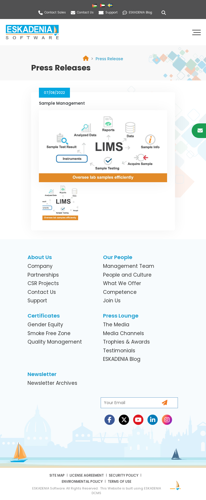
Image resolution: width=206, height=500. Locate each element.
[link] (109, 59)
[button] (197, 32)
